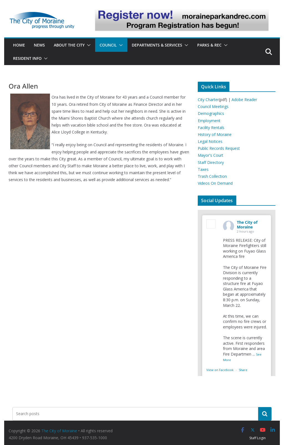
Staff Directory (211, 162)
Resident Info (27, 58)
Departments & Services (157, 45)
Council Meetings (213, 106)
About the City (69, 45)
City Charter (208, 99)
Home (19, 45)
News (39, 45)
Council (108, 45)
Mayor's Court (210, 155)
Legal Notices (210, 141)
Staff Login (257, 438)
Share (243, 370)
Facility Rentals (211, 127)
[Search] (265, 413)
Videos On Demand (215, 183)
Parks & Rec (209, 45)
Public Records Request (219, 148)
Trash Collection (212, 176)
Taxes (203, 169)
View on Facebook (220, 370)
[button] (88, 45)
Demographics (211, 113)
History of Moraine (215, 134)
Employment (209, 120)
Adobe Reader (244, 99)
